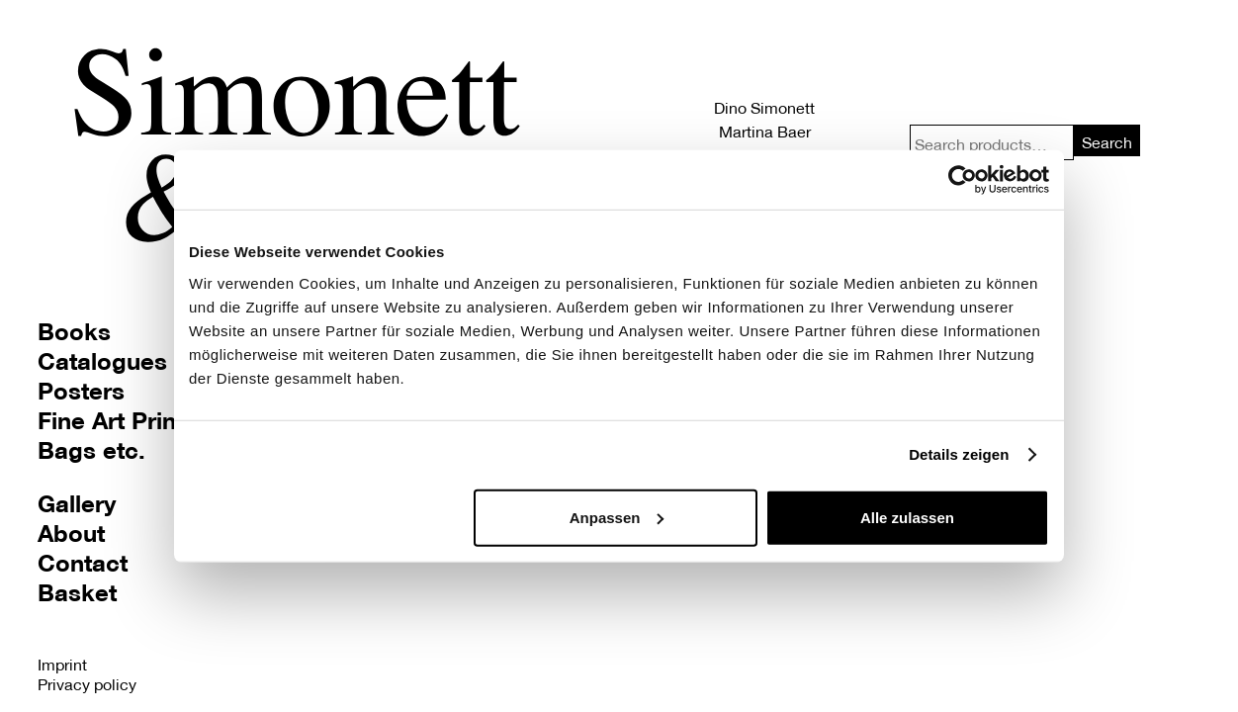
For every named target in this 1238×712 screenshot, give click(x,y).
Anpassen (617, 516)
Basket (77, 592)
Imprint (62, 664)
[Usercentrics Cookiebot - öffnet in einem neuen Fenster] (962, 180)
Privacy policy (87, 683)
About (71, 532)
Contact (83, 562)
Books (74, 330)
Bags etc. (91, 449)
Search (1107, 142)
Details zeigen (959, 454)
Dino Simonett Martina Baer (764, 119)
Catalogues (102, 360)
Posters (81, 390)
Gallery (77, 503)
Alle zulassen (907, 516)
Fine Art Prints (117, 419)
